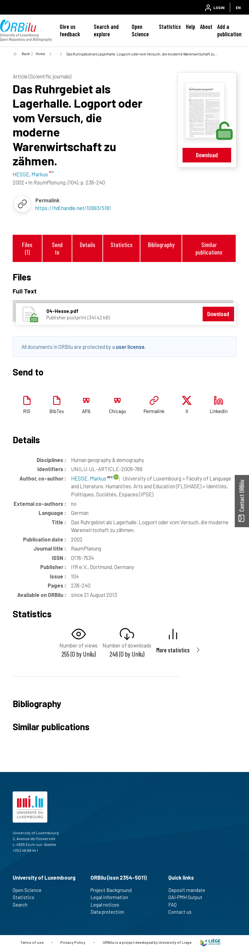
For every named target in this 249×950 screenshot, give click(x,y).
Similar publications (209, 248)
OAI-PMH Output (188, 897)
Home (40, 54)
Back (26, 54)
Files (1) (27, 248)
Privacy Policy (72, 942)
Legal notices (107, 905)
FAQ (175, 905)
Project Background (113, 890)
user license (130, 346)
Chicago (117, 411)
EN (238, 7)
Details (87, 244)
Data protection (110, 912)
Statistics (170, 26)
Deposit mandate (189, 890)
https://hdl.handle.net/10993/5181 (73, 208)
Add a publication (229, 30)
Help (190, 26)
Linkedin (218, 411)
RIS (26, 411)
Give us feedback (70, 30)
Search (23, 905)
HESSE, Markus (92, 478)
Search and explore (106, 30)
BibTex (56, 411)
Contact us (182, 912)
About (206, 26)
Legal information (112, 897)
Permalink (154, 411)
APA (86, 411)
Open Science (140, 30)
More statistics (173, 650)
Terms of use (31, 942)
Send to (57, 248)
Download (207, 155)
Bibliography (161, 244)
